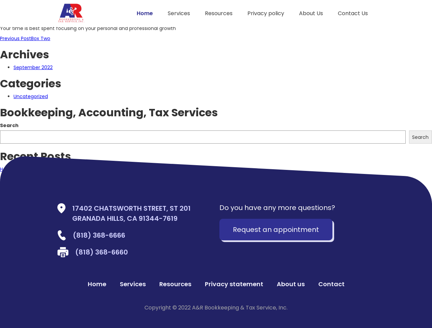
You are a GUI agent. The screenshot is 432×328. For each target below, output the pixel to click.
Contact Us (353, 13)
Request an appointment (276, 229)
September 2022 (33, 67)
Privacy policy (265, 13)
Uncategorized (31, 96)
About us (291, 284)
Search (9, 125)
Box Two (25, 38)
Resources (219, 13)
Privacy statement (234, 284)
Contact (331, 284)
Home (145, 13)
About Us (311, 13)
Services (179, 13)
